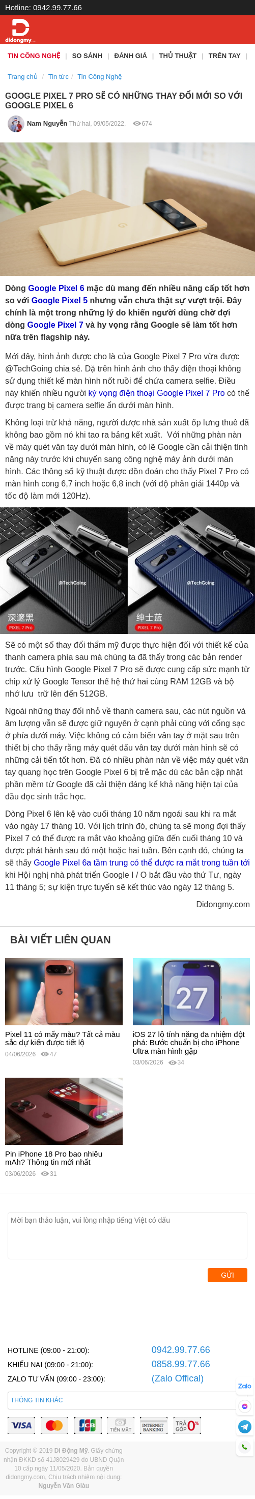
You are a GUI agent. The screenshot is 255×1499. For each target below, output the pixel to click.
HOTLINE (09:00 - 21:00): (48, 1350)
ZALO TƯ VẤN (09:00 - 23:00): (56, 1379)
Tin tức (58, 76)
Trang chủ (23, 76)
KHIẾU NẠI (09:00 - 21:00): (50, 1365)
